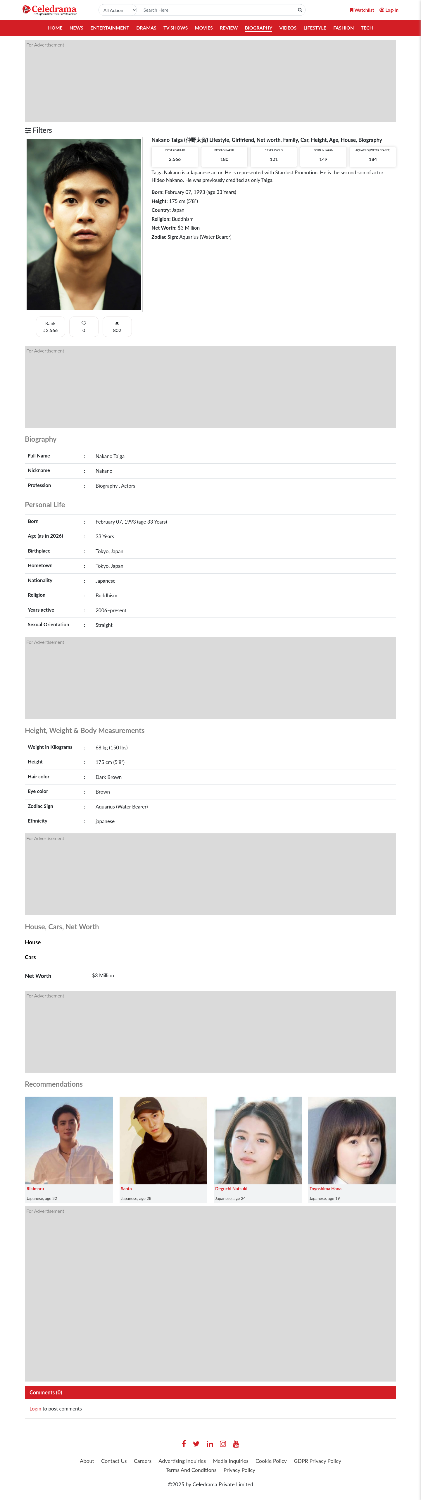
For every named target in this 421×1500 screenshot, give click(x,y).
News (76, 27)
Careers (142, 1461)
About (87, 1461)
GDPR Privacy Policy (317, 1461)
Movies (204, 27)
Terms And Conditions (191, 1470)
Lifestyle (314, 27)
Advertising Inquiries (182, 1461)
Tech (367, 27)
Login (35, 1409)
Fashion (343, 27)
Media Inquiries (230, 1461)
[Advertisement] (200, 81)
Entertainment (109, 27)
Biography (258, 27)
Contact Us (114, 1461)
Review (229, 27)
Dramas (146, 27)
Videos (287, 27)
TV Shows (175, 27)
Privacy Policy (240, 1470)
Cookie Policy (271, 1461)
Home (55, 27)
